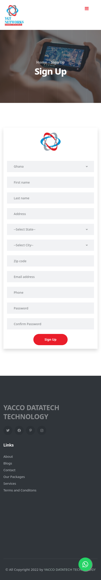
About (8, 456)
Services (9, 483)
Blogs (7, 463)
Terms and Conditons (19, 490)
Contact (9, 470)
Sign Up (51, 339)
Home (41, 62)
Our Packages (14, 476)
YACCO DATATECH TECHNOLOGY (70, 569)
